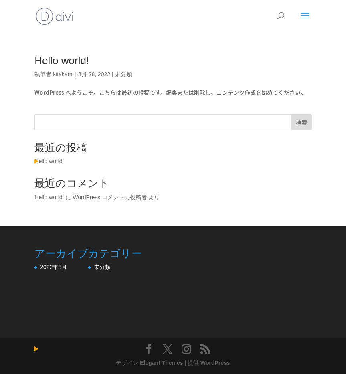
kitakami (63, 74)
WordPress (215, 363)
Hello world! (61, 61)
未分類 (123, 74)
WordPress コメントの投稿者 (110, 197)
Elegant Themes (161, 363)
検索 (301, 122)
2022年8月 (53, 267)
